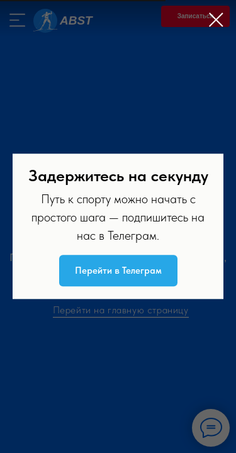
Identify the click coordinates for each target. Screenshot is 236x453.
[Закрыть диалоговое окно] (216, 19)
